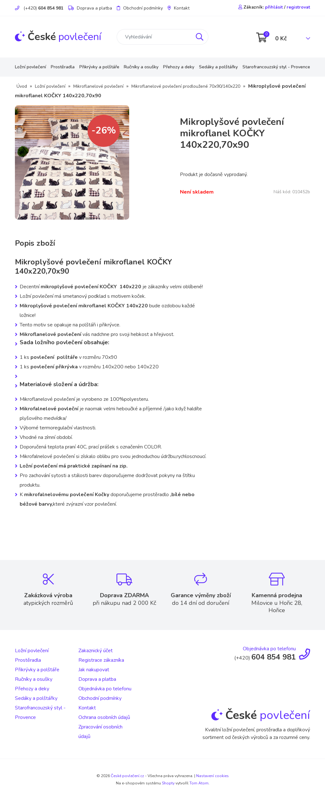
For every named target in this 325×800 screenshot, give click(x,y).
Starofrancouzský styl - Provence (276, 67)
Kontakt (178, 8)
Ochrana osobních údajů (104, 717)
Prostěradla (63, 67)
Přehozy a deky (178, 67)
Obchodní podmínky (140, 8)
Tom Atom (199, 783)
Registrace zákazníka (101, 660)
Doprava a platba (90, 8)
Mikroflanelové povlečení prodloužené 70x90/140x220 (185, 86)
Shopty (168, 783)
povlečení (58, 37)
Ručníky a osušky (141, 67)
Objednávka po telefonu (104, 688)
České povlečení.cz (127, 775)
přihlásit (274, 7)
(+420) (39, 8)
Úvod (22, 86)
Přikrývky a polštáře (99, 67)
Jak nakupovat (93, 669)
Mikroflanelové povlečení (98, 86)
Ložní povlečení (30, 67)
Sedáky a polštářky (218, 67)
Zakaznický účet (95, 650)
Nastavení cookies (212, 775)
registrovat (298, 7)
